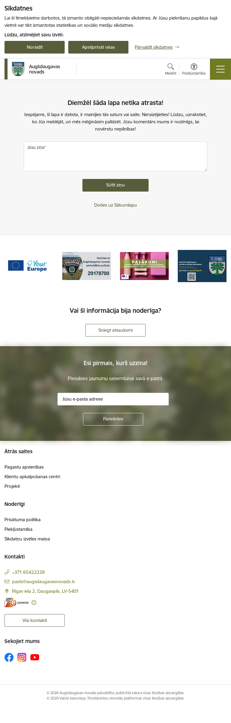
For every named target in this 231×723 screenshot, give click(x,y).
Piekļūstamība (18, 529)
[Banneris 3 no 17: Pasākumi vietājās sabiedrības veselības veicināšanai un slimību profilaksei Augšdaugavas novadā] (144, 266)
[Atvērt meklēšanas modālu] (170, 70)
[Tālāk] (219, 266)
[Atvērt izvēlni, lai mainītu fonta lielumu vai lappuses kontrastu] (193, 70)
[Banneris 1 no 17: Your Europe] (29, 266)
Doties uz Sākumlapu (115, 205)
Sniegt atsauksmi (115, 330)
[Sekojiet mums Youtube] (34, 657)
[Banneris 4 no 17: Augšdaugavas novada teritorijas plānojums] (202, 266)
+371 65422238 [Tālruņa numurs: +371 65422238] (28, 572)
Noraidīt (35, 47)
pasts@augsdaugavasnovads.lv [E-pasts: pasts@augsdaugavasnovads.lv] (43, 581)
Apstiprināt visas (98, 47)
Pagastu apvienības (24, 467)
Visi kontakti (35, 620)
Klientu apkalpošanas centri (32, 476)
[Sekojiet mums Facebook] (9, 657)
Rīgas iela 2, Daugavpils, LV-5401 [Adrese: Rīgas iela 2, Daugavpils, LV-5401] (45, 591)
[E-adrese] (17, 603)
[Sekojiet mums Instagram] (21, 657)
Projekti (12, 486)
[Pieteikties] (113, 419)
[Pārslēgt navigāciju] (220, 69)
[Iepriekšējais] (11, 266)
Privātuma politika (23, 519)
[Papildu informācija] (34, 602)
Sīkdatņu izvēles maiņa (27, 539)
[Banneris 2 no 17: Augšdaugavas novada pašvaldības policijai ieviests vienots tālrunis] (86, 266)
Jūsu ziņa (35, 147)
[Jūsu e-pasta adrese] (113, 399)
